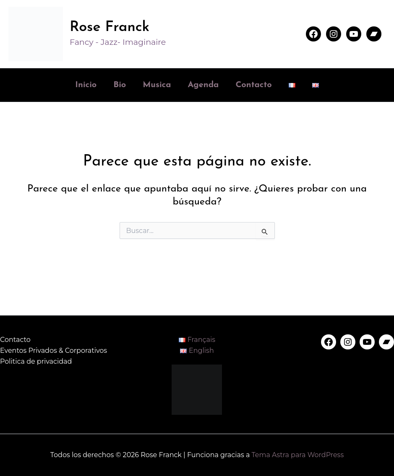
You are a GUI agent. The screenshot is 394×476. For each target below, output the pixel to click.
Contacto (253, 85)
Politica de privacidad (36, 361)
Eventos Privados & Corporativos (53, 350)
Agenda (203, 85)
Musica (157, 85)
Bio (119, 85)
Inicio (86, 85)
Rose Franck (109, 27)
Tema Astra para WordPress (297, 455)
